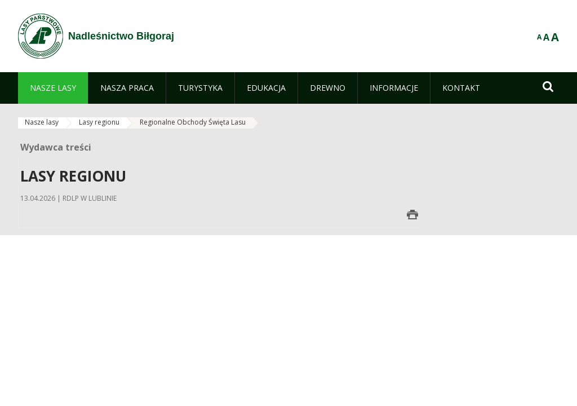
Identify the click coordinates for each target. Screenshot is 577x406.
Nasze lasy (42, 122)
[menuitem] (53, 88)
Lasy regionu (99, 122)
